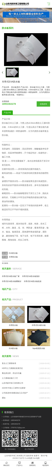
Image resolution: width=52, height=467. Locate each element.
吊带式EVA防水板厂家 (11, 276)
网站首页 (6, 464)
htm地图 (36, 458)
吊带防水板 (13, 257)
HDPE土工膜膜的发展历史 (12, 368)
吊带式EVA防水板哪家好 (11, 281)
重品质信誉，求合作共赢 (11, 373)
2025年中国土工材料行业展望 (13, 388)
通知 (3, 398)
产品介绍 (7, 113)
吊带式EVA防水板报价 (31, 276)
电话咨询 (45, 464)
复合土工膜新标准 (9, 363)
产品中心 (19, 464)
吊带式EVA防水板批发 (32, 281)
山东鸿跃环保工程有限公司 (12, 383)
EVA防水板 (13, 253)
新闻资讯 (32, 464)
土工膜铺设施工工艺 (10, 378)
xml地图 (29, 458)
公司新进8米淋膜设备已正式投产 (15, 393)
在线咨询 (43, 104)
